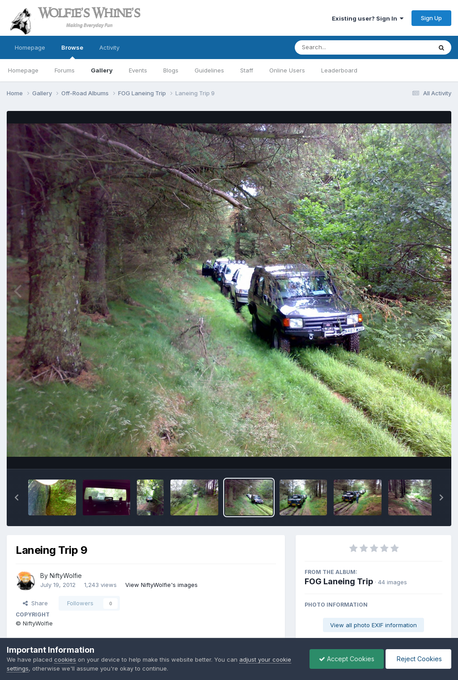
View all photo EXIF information (373, 625)
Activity (109, 47)
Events (138, 70)
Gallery (102, 70)
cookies (65, 659)
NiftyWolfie (66, 575)
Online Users (287, 70)
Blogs (170, 70)
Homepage (30, 47)
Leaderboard (339, 70)
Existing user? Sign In (367, 18)
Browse (72, 51)
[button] (16, 497)
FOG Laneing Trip (339, 581)
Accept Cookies (346, 659)
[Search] (339, 47)
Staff (246, 70)
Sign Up (431, 17)
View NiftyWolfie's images (161, 584)
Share (35, 603)
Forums (65, 70)
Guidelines (209, 70)
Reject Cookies (418, 659)
